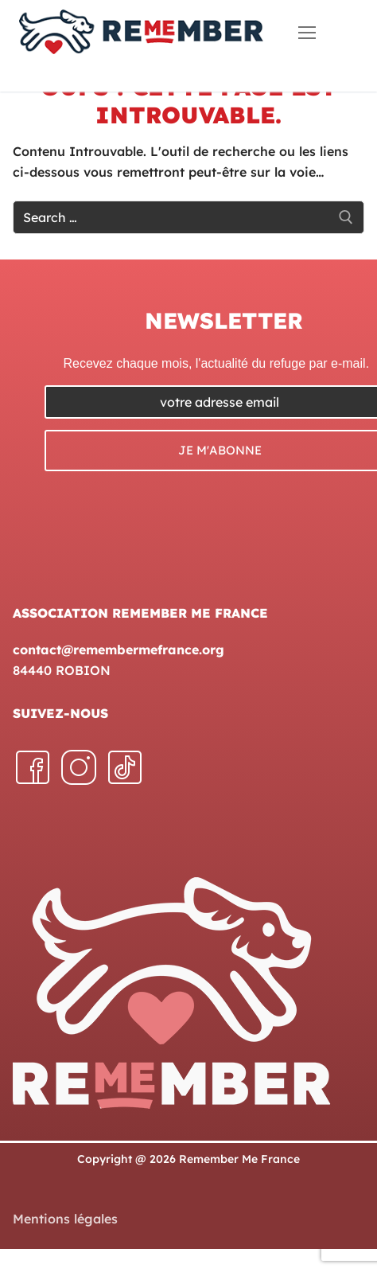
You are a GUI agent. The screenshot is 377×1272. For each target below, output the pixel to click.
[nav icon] (307, 32)
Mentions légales (65, 1219)
